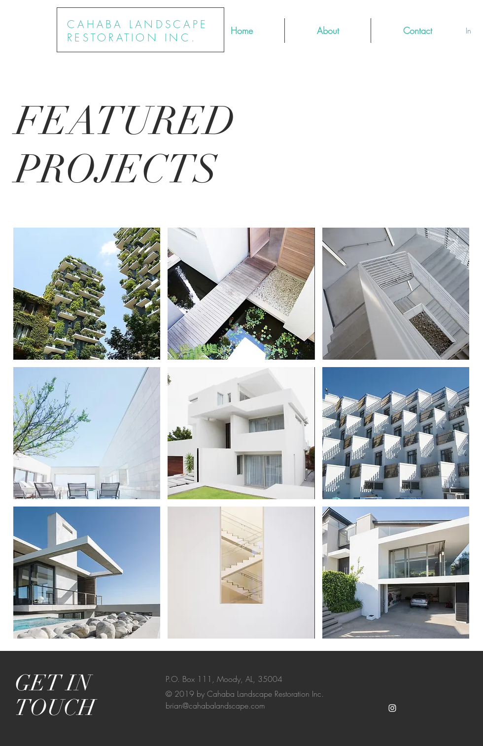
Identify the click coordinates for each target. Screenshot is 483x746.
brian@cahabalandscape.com (215, 705)
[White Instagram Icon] (392, 708)
